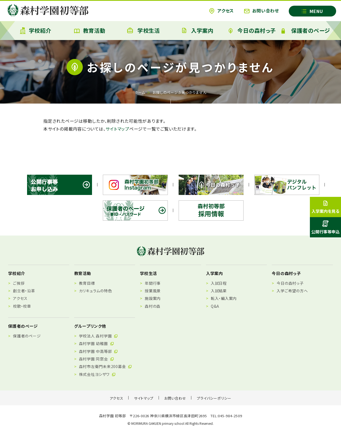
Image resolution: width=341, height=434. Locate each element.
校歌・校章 (22, 306)
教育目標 (87, 283)
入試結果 (219, 290)
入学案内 (198, 30)
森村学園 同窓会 (96, 359)
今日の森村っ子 (252, 30)
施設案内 (153, 298)
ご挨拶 (18, 283)
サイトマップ (117, 128)
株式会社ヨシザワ (97, 374)
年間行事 (153, 283)
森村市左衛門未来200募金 (105, 366)
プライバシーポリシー (214, 398)
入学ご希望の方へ (292, 290)
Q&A (215, 306)
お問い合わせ (261, 10)
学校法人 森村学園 (98, 336)
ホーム (140, 92)
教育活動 (89, 30)
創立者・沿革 (24, 290)
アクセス (221, 10)
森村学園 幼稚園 (96, 343)
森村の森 (152, 306)
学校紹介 (35, 30)
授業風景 (153, 290)
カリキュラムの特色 (95, 290)
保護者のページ (305, 30)
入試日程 (219, 283)
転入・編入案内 (224, 298)
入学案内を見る (325, 207)
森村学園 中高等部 (98, 351)
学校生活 (143, 30)
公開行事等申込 (325, 227)
